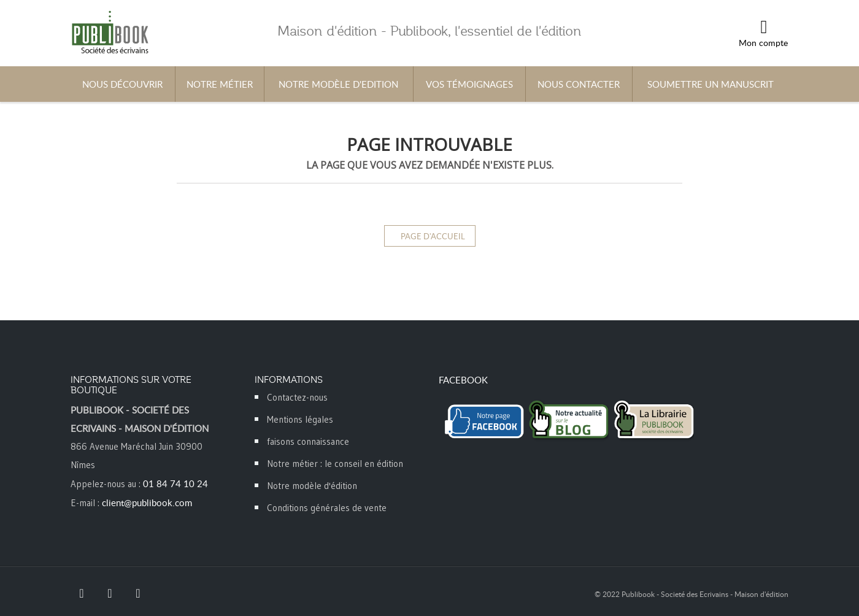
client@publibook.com (147, 502)
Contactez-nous (297, 397)
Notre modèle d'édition (312, 485)
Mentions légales (300, 419)
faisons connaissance (308, 441)
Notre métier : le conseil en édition (335, 463)
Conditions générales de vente (327, 508)
